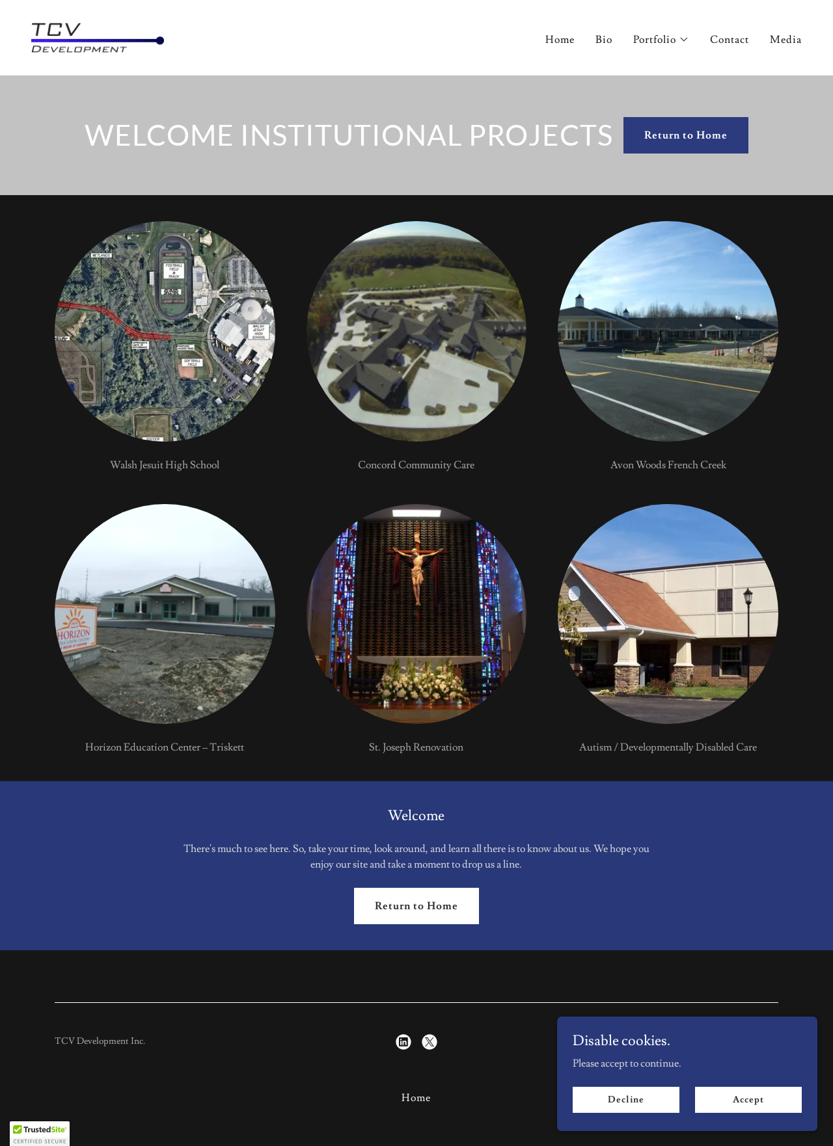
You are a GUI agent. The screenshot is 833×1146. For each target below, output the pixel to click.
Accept (748, 1117)
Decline (626, 1117)
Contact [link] (729, 39)
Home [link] (560, 39)
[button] (661, 39)
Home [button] (416, 1097)
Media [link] (786, 39)
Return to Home (686, 135)
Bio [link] (603, 39)
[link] (97, 35)
